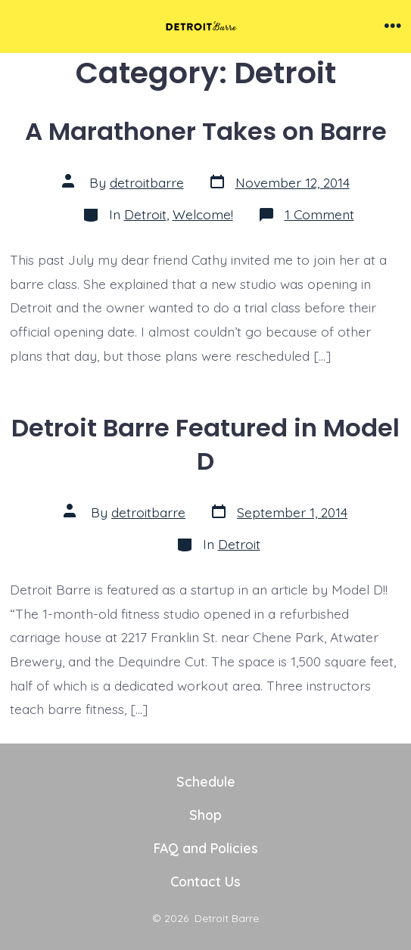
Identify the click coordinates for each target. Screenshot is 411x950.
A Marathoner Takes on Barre (206, 131)
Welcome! (203, 214)
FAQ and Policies (206, 848)
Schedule (205, 781)
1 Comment (319, 214)
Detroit (145, 214)
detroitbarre (147, 182)
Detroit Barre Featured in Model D (205, 444)
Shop (205, 814)
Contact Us (205, 881)
